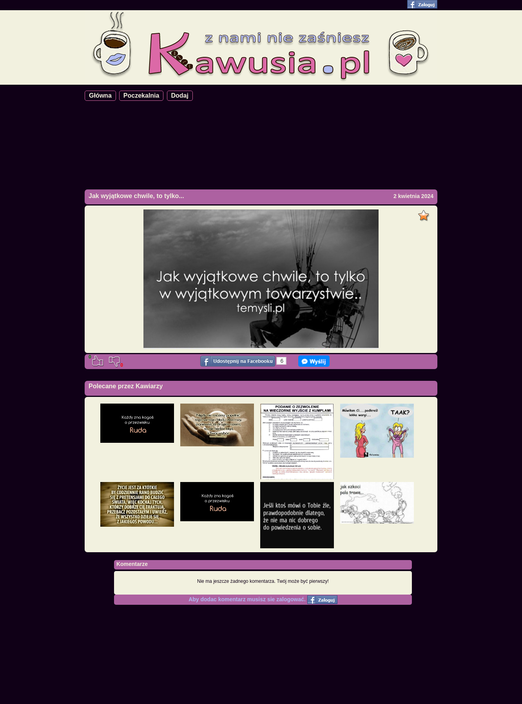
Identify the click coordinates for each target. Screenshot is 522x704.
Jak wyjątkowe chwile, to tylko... (136, 196)
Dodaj (179, 95)
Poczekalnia (141, 95)
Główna (100, 95)
